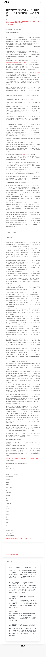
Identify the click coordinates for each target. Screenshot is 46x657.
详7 (31, 164)
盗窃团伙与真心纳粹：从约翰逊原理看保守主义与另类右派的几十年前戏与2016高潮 (23, 582)
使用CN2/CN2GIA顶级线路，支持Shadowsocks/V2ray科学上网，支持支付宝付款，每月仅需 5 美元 (23, 22)
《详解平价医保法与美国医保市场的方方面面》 (16, 62)
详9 (31, 99)
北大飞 (8, 17)
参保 (29, 17)
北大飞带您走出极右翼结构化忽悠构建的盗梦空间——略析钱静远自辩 (23, 597)
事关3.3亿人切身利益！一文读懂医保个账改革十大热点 (22, 568)
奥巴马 (25, 17)
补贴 (27, 17)
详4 (11, 104)
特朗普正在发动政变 (14, 611)
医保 (22, 17)
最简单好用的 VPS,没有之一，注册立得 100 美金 (18, 538)
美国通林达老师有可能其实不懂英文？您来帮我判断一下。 (23, 625)
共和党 (31, 17)
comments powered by (12, 554)
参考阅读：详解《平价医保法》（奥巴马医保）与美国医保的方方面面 (22, 458)
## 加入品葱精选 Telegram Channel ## (16, 24)
